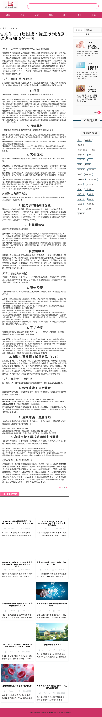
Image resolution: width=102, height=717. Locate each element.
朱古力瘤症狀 (52, 66)
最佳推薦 (79, 30)
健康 (8, 15)
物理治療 (81, 194)
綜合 (65, 15)
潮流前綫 (89, 30)
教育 (23, 15)
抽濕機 (80, 204)
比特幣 (87, 165)
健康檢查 (81, 199)
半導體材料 (89, 189)
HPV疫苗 (81, 179)
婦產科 (80, 184)
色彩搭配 (88, 209)
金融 (94, 15)
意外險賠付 (91, 204)
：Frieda (44, 693)
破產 (93, 150)
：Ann (44, 528)
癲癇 (79, 140)
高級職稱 (88, 140)
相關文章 (10, 494)
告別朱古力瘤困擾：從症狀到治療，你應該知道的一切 (34, 36)
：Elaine (9, 528)
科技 (51, 15)
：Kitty (44, 570)
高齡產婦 (81, 145)
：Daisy (10, 611)
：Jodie (10, 652)
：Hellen (9, 570)
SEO (90, 160)
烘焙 (90, 155)
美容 (80, 15)
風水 (79, 189)
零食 (79, 209)
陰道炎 (90, 199)
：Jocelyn (44, 650)
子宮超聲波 (93, 179)
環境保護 (81, 155)
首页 (5, 28)
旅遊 (37, 15)
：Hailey (44, 611)
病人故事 (90, 184)
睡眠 (79, 174)
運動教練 (81, 169)
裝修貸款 (81, 160)
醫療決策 (88, 174)
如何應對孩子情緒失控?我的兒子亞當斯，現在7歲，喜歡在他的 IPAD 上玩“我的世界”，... (87, 53)
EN (8, 21)
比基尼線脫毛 (82, 150)
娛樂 (87, 34)
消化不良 (91, 169)
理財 (79, 165)
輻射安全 (81, 214)
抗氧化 (90, 194)
